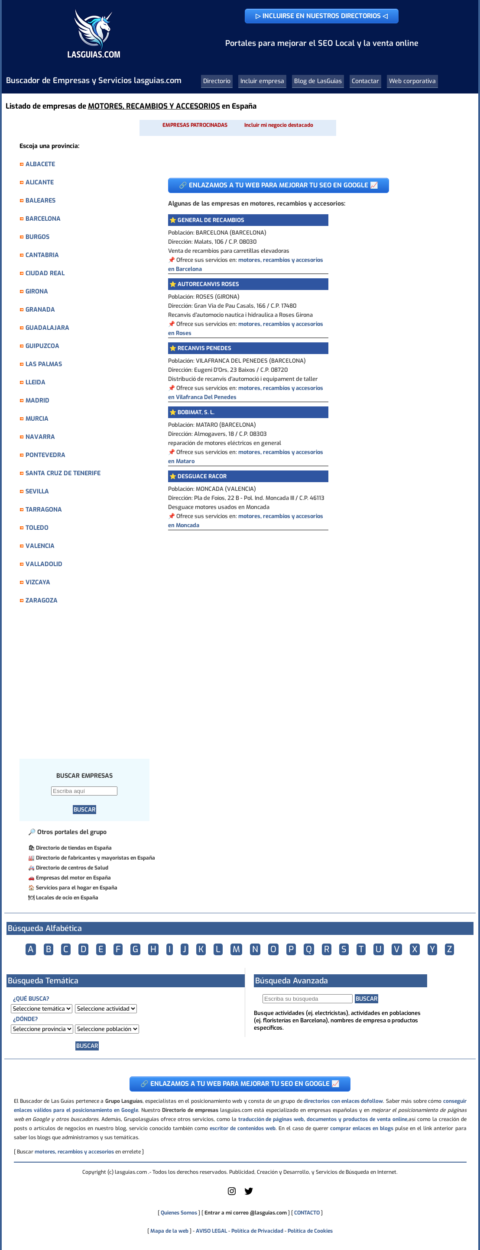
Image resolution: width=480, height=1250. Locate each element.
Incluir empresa (262, 81)
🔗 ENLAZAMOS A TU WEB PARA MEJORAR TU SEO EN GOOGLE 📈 (278, 185)
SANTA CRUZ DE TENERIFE (63, 473)
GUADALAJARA (47, 328)
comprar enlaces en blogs (361, 1128)
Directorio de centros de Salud (72, 867)
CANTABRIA (42, 255)
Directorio (216, 81)
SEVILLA (37, 491)
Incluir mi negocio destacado (278, 125)
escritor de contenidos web (243, 1128)
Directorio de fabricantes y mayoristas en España (95, 857)
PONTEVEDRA (45, 455)
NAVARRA (40, 437)
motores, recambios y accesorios (74, 1151)
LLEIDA (35, 382)
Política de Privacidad (257, 1230)
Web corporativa (412, 81)
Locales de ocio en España (67, 897)
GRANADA (40, 310)
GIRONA (37, 291)
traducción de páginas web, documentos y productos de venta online (322, 1119)
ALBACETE (40, 164)
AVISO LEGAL (211, 1230)
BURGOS (37, 237)
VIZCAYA (38, 582)
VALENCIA (40, 546)
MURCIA (37, 419)
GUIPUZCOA (42, 346)
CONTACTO (307, 1212)
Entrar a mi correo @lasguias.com (245, 1212)
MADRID (37, 400)
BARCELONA (43, 219)
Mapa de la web (168, 1230)
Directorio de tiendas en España (74, 847)
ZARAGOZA (42, 600)
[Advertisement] (88, 686)
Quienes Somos (179, 1212)
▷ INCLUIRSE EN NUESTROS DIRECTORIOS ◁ (322, 16)
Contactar (365, 81)
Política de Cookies (310, 1230)
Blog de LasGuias (318, 81)
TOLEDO (37, 528)
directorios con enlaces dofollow (343, 1101)
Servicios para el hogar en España (76, 887)
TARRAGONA (44, 510)
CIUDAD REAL (45, 273)
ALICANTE (40, 182)
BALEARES (40, 201)
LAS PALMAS (44, 364)
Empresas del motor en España (73, 877)
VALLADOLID (44, 564)
